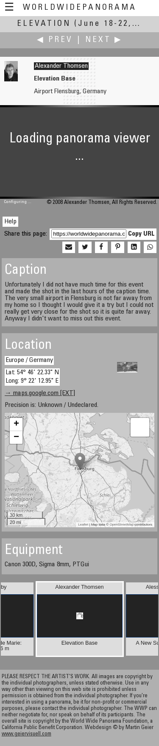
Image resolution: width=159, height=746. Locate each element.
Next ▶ (104, 40)
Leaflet (83, 524)
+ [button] (16, 424)
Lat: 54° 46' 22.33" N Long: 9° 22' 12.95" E (32, 376)
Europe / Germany (29, 360)
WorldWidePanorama (80, 8)
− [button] (16, 437)
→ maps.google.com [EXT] (40, 393)
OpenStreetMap (121, 524)
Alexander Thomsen (61, 66)
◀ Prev (55, 40)
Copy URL (141, 234)
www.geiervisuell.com (26, 734)
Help (10, 221)
